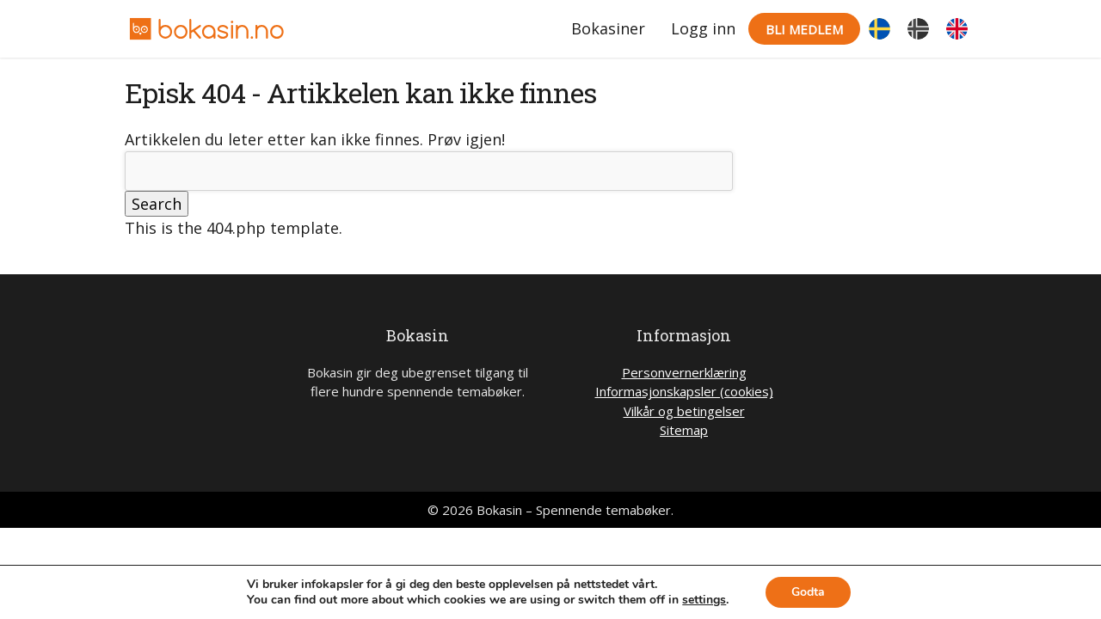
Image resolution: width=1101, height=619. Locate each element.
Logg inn (703, 28)
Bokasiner (608, 28)
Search (156, 203)
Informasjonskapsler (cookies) (684, 391)
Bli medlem (804, 29)
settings (704, 600)
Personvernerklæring (684, 372)
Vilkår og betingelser (684, 411)
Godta (808, 592)
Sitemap (684, 429)
